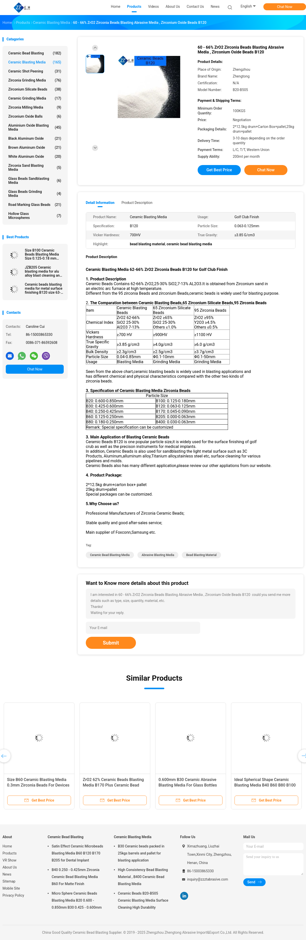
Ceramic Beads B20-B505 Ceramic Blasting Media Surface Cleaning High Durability (143, 900)
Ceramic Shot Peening (34, 71)
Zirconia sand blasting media (34, 168)
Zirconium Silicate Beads (34, 89)
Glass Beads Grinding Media (34, 194)
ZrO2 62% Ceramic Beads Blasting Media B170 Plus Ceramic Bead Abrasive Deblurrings (113, 785)
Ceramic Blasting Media (34, 62)
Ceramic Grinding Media (34, 98)
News (7, 874)
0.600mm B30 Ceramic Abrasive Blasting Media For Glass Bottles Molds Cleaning (188, 785)
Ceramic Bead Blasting (34, 53)
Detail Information (100, 203)
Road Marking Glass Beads (34, 204)
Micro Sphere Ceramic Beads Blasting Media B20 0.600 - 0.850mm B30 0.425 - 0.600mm (77, 900)
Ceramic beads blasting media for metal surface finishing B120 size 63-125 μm (43, 288)
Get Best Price (219, 170)
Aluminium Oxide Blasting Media (34, 127)
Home (7, 846)
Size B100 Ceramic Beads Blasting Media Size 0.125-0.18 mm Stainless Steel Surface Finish (43, 254)
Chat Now (284, 7)
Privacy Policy (13, 895)
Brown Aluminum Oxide (34, 147)
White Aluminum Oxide (34, 156)
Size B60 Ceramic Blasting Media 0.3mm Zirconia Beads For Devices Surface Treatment (38, 785)
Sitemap (9, 881)
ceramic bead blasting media (110, 555)
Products (10, 853)
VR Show (10, 860)
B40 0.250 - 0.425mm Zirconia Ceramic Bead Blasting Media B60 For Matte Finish (75, 877)
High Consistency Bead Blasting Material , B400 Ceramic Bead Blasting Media (143, 877)
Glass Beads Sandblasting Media (34, 181)
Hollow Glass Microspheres (34, 216)
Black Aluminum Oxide (34, 138)
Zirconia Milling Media (34, 107)
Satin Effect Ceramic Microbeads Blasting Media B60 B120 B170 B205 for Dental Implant (77, 853)
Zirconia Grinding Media (34, 80)
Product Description (136, 203)
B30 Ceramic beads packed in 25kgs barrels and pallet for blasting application (141, 853)
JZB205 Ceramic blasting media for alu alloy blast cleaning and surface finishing (43, 271)
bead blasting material (201, 555)
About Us (10, 867)
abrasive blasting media (158, 555)
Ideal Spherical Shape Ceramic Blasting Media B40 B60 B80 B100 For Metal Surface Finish (265, 785)
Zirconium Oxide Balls (34, 116)
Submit (111, 643)
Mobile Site (11, 888)
